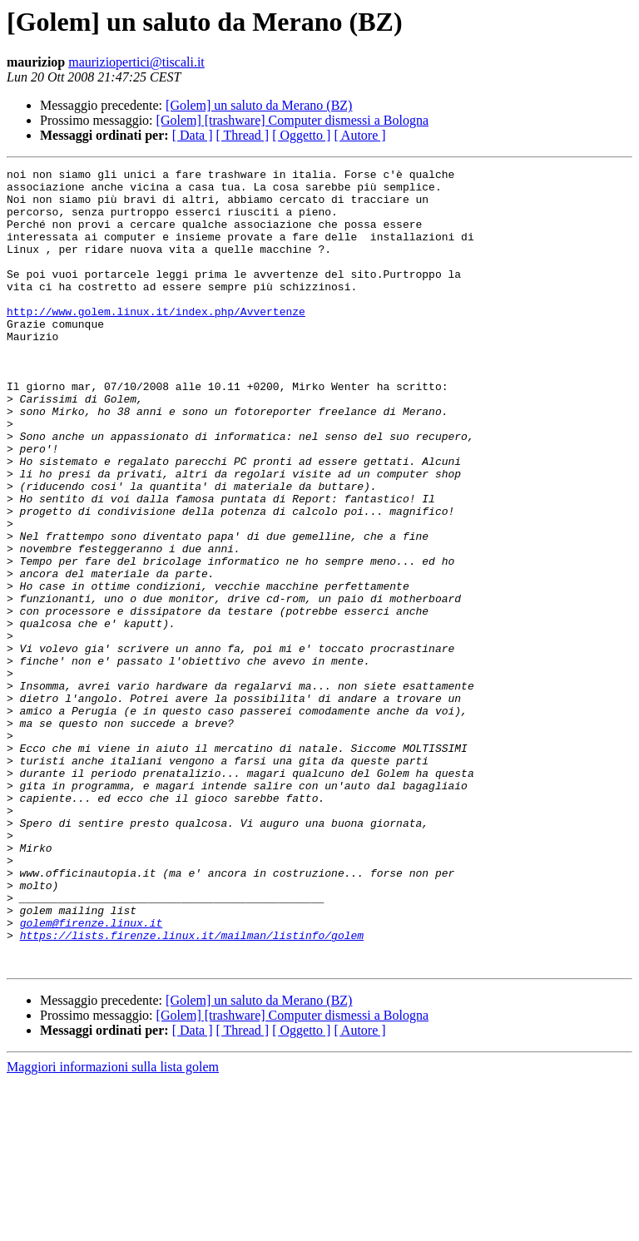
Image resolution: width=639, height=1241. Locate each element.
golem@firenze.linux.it (91, 1074)
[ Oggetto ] (301, 135)
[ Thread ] (243, 135)
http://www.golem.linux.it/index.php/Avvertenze (156, 341)
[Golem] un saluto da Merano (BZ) (259, 105)
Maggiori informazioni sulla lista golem (113, 1226)
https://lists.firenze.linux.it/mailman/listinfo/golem (192, 1089)
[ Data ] (192, 135)
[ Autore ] (359, 135)
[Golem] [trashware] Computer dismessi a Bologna (292, 120)
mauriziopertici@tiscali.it (136, 62)
